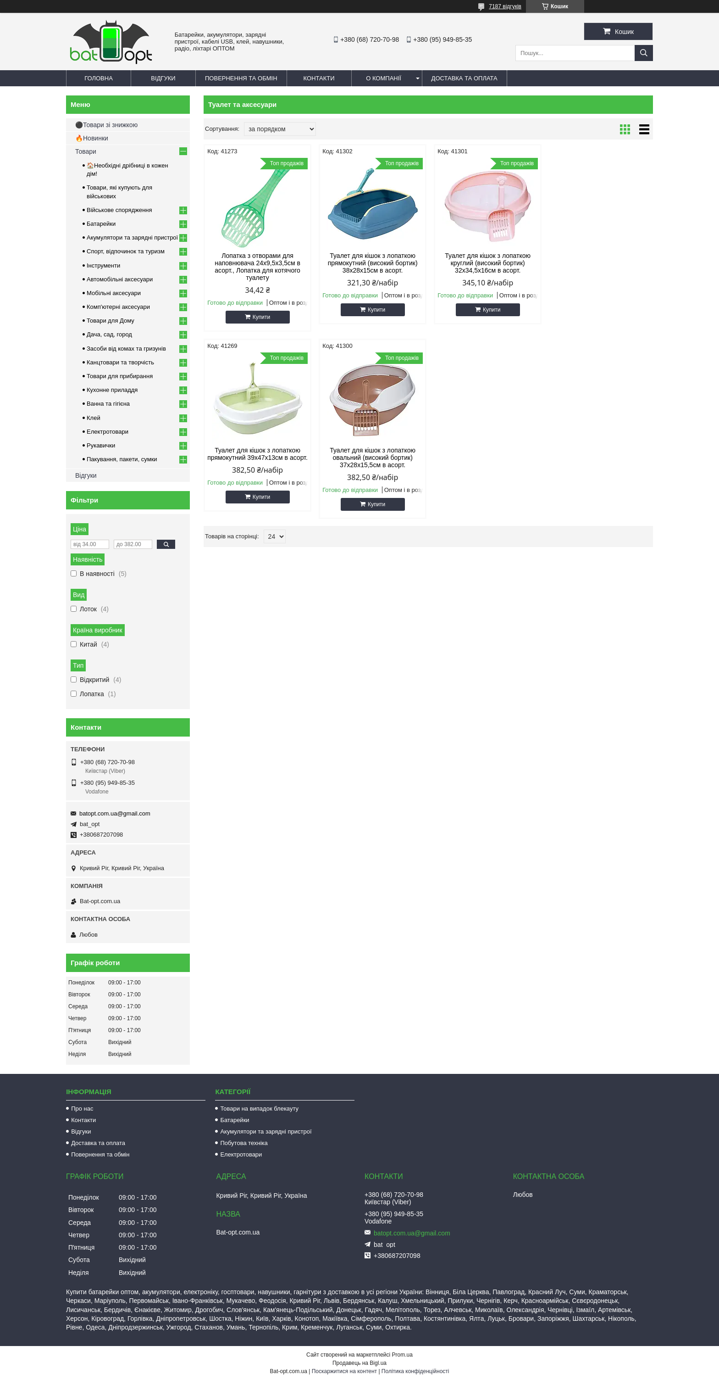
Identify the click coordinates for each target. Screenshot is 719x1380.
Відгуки (163, 78)
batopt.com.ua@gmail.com (114, 813)
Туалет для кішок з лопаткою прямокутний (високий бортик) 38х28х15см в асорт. (371, 263)
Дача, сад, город (109, 334)
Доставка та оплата (464, 78)
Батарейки (101, 223)
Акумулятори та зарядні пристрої (132, 237)
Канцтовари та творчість (120, 362)
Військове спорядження (119, 210)
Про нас (82, 1108)
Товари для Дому (110, 320)
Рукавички (101, 445)
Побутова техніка (243, 1143)
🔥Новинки (91, 138)
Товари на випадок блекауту (259, 1108)
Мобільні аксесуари (114, 293)
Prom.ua (402, 1355)
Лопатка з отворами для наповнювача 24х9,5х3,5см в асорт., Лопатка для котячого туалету (257, 266)
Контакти (319, 78)
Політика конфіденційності (415, 1371)
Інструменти (103, 265)
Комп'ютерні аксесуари (118, 306)
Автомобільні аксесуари (120, 279)
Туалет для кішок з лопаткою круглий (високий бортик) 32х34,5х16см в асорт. (485, 263)
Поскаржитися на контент (344, 1371)
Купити (261, 317)
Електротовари (107, 431)
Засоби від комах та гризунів (126, 348)
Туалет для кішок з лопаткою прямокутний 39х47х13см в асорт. (599, 263)
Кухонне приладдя (112, 389)
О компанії (383, 78)
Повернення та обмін (241, 78)
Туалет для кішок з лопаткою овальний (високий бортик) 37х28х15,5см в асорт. (257, 458)
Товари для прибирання (120, 376)
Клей (93, 417)
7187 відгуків (505, 6)
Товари (85, 151)
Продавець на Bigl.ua (359, 1363)
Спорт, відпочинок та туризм (126, 251)
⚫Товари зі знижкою (106, 125)
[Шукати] (644, 53)
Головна (98, 78)
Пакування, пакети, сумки (122, 459)
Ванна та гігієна (108, 403)
